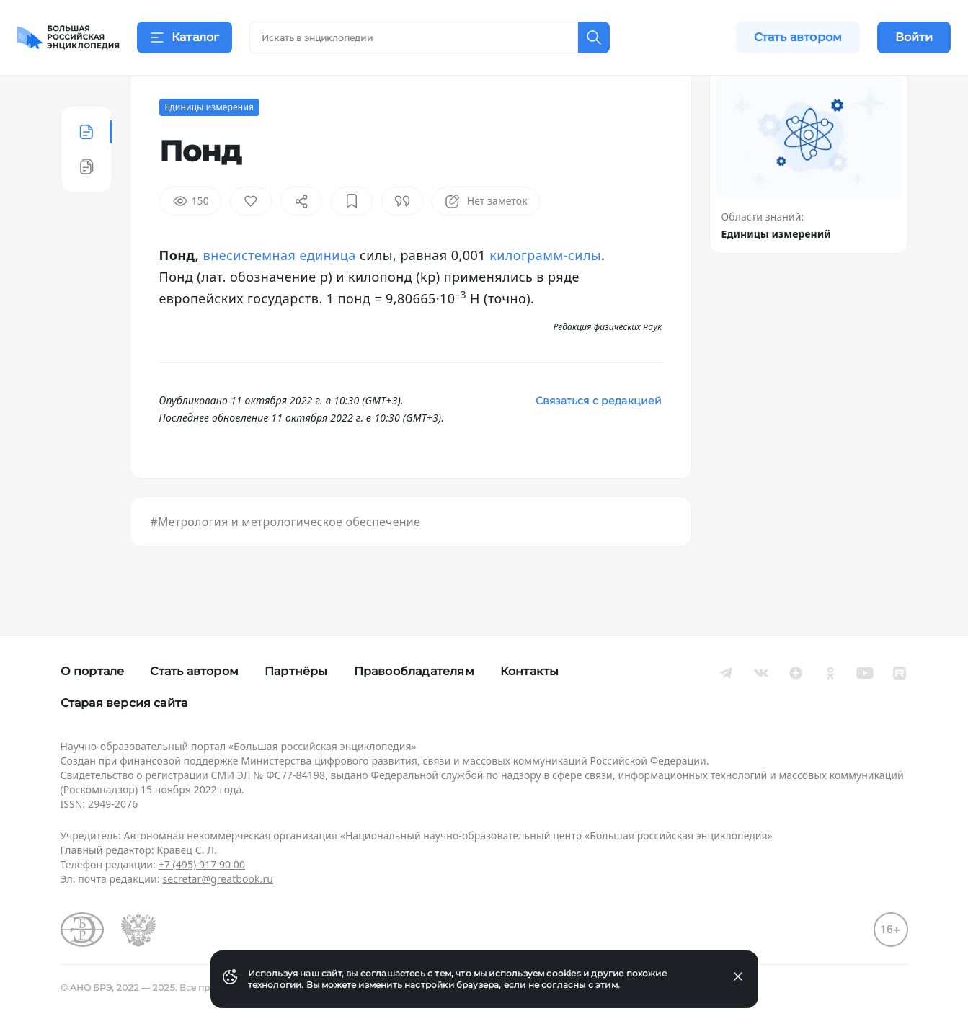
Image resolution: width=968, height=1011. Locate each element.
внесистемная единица (279, 291)
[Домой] (68, 37)
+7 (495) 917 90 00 (202, 864)
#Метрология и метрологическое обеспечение (286, 558)
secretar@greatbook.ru (217, 879)
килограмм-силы (545, 291)
